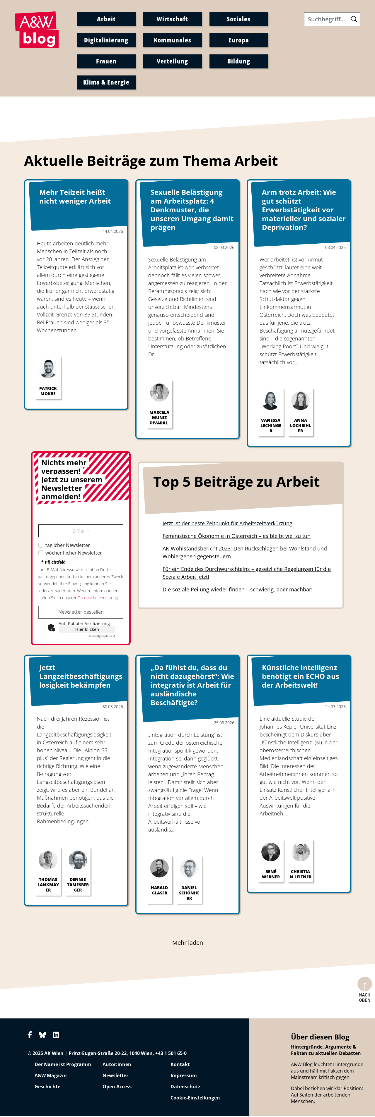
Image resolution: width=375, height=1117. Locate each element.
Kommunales (172, 40)
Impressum (184, 1076)
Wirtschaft (172, 19)
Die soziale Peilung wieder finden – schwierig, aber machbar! (238, 590)
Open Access (117, 1087)
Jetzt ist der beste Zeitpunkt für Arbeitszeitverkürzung (227, 524)
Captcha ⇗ (102, 637)
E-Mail (80, 532)
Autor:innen (117, 1065)
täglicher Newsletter (67, 546)
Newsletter (115, 1076)
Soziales (238, 19)
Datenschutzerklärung (98, 598)
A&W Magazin (51, 1076)
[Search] (332, 20)
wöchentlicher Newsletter (73, 553)
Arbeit (106, 19)
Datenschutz (185, 1087)
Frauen (106, 61)
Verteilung (172, 61)
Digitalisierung (106, 40)
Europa (239, 40)
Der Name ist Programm (63, 1065)
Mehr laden (187, 943)
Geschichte (47, 1087)
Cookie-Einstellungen (195, 1098)
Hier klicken (87, 630)
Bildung (238, 61)
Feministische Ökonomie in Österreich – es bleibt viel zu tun (237, 536)
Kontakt (180, 1065)
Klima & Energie (106, 82)
